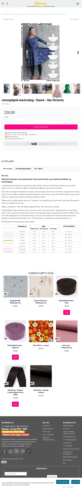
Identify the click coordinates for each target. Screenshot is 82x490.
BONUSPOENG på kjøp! (70, 457)
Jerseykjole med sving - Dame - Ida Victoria (53, 14)
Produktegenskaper (23, 169)
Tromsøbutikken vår (69, 437)
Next (77, 52)
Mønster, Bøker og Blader (13, 14)
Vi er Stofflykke (67, 446)
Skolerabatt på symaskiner (71, 449)
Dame (24, 14)
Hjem (3, 14)
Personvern (66, 428)
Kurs (64, 463)
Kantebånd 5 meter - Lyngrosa (15, 346)
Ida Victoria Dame (32, 14)
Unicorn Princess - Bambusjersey (41, 302)
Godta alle (75, 482)
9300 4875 (46, 438)
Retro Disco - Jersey (41, 345)
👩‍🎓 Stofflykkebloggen (69, 440)
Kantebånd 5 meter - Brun (67, 302)
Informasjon (7, 169)
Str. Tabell (38, 169)
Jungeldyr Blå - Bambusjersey (15, 302)
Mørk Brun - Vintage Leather (41, 391)
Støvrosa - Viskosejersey (66, 346)
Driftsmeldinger (67, 460)
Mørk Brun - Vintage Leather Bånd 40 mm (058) (15, 392)
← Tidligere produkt (8, 19)
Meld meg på (52, 477)
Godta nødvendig (62, 482)
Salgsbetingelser (68, 425)
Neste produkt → (75, 19)
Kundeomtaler (67, 443)
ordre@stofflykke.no (49, 440)
